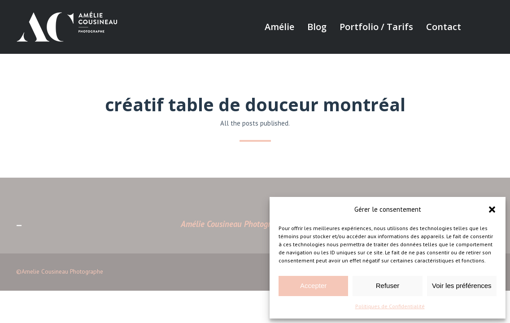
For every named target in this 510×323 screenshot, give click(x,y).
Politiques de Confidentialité (390, 306)
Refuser (388, 285)
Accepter (313, 285)
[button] (492, 209)
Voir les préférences (462, 285)
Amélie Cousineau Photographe (234, 223)
